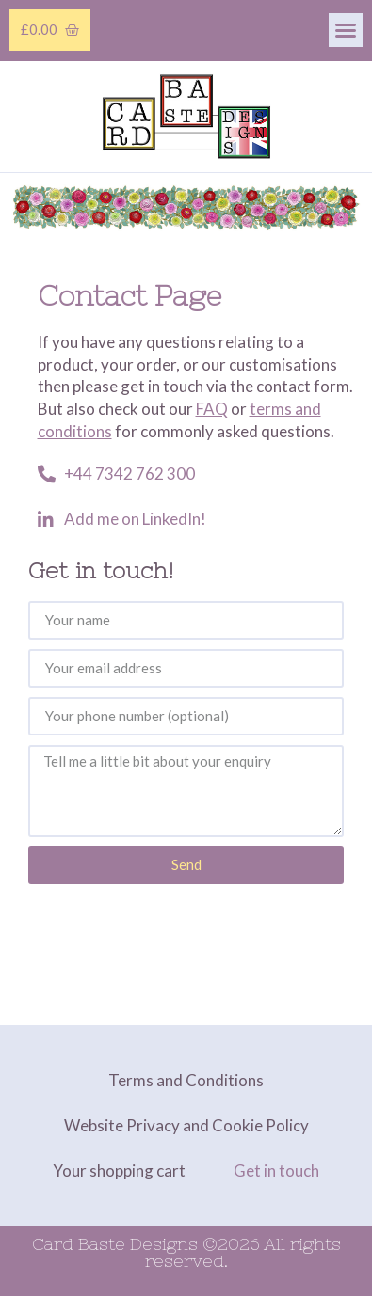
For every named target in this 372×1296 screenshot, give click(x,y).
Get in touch (276, 1170)
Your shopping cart (119, 1170)
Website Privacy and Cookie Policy (186, 1125)
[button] (346, 30)
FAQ (212, 409)
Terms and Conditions (186, 1080)
